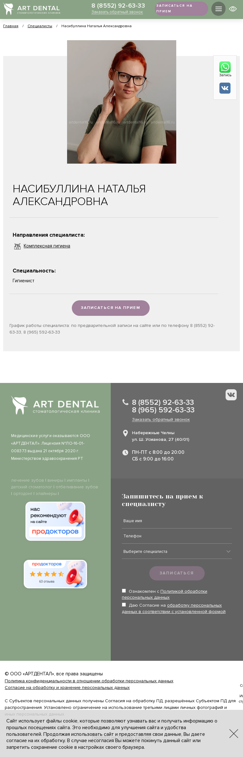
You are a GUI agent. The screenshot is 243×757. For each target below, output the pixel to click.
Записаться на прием (110, 308)
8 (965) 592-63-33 (163, 410)
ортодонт (22, 494)
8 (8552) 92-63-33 (111, 6)
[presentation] (170, 633)
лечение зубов (27, 480)
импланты (77, 480)
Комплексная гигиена (41, 246)
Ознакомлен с (164, 595)
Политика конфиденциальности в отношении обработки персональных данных (89, 681)
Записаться (177, 573)
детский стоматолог (31, 487)
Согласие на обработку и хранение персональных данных (67, 688)
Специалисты (40, 26)
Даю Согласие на (174, 609)
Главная (10, 26)
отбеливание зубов (77, 487)
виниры (55, 480)
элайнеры (46, 494)
